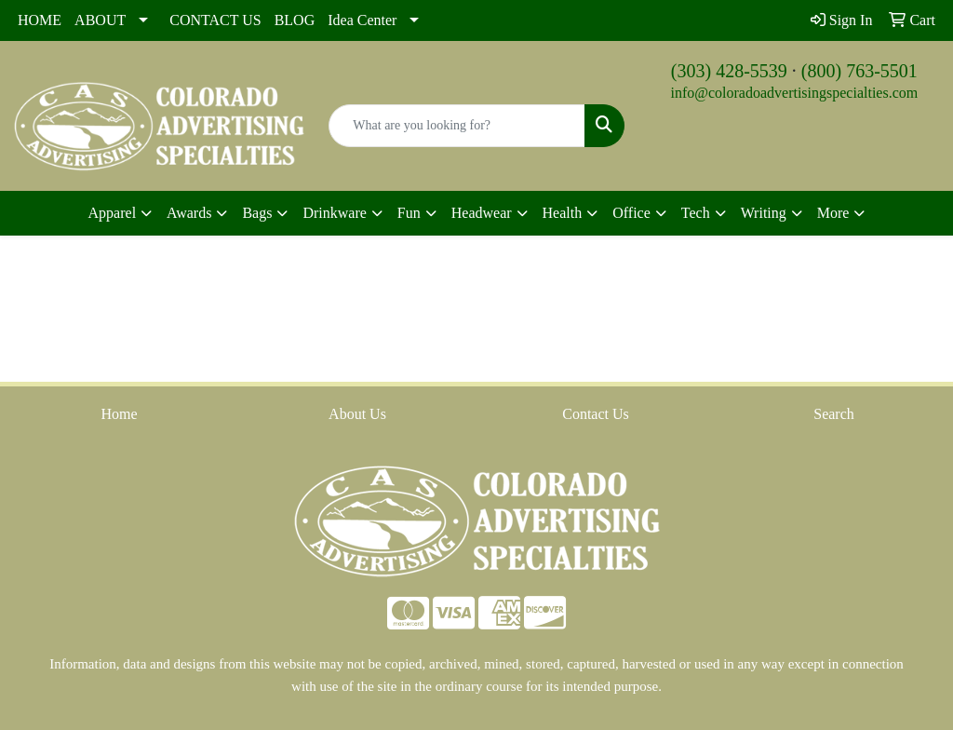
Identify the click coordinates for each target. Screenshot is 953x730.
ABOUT (100, 20)
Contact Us (595, 414)
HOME (39, 20)
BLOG (295, 20)
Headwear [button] (481, 213)
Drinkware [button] (334, 213)
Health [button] (563, 213)
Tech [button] (695, 213)
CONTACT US (215, 20)
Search (833, 414)
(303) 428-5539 (729, 71)
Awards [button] (189, 213)
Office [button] (631, 213)
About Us (357, 414)
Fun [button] (409, 213)
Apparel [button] (112, 213)
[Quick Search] (456, 125)
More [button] (833, 213)
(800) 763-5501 (859, 71)
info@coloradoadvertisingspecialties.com (794, 93)
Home (119, 414)
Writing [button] (763, 213)
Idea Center (362, 20)
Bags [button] (257, 213)
